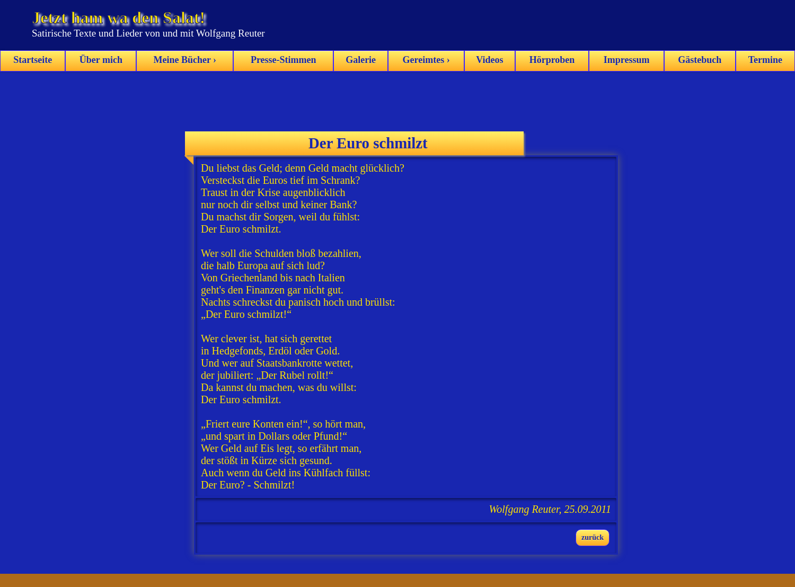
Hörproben (552, 60)
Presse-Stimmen (283, 60)
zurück (592, 537)
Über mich (101, 60)
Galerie (361, 60)
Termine (765, 60)
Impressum (627, 60)
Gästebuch (699, 60)
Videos (489, 60)
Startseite (32, 60)
